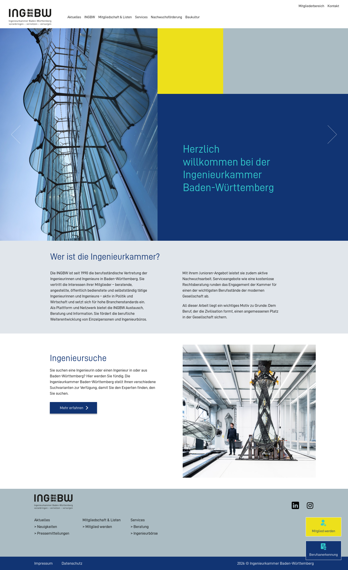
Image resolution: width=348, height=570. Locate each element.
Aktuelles (74, 17)
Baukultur (192, 17)
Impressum (43, 563)
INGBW (89, 17)
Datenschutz (72, 563)
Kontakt (333, 6)
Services (141, 17)
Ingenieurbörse (146, 533)
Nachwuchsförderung (166, 17)
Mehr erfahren (71, 408)
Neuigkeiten (47, 527)
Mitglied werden (98, 527)
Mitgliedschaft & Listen (115, 17)
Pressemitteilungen (53, 533)
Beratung (141, 527)
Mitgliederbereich (311, 6)
